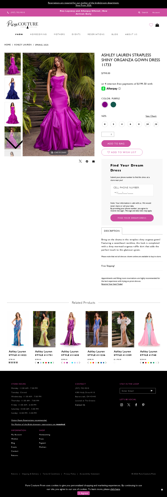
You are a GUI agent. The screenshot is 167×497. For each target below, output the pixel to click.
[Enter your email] (138, 391)
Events (14, 447)
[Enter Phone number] (128, 193)
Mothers (42, 447)
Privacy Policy (70, 474)
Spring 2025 (42, 45)
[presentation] (18, 329)
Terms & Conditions (51, 474)
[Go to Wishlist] (151, 25)
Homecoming (44, 435)
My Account (16, 435)
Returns (14, 455)
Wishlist (14, 439)
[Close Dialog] (162, 489)
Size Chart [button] (151, 116)
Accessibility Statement (89, 474)
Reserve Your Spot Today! (112, 284)
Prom (41, 439)
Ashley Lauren (23, 44)
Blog (13, 443)
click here (115, 489)
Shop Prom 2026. (84, 5)
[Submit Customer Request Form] (132, 217)
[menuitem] (8, 34)
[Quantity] (107, 134)
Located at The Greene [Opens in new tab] (85, 401)
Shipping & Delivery (30, 474)
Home (7, 44)
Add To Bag (116, 143)
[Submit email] (152, 391)
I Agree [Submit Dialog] (83, 493)
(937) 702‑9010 (82, 388)
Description (112, 231)
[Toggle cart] (157, 25)
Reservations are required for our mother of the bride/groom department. (83, 2)
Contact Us (80, 405)
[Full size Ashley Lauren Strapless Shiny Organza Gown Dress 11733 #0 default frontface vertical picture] (58, 104)
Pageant (42, 443)
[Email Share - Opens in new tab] (93, 161)
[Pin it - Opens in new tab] (87, 161)
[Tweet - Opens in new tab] (80, 161)
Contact (14, 451)
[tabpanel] (58, 104)
